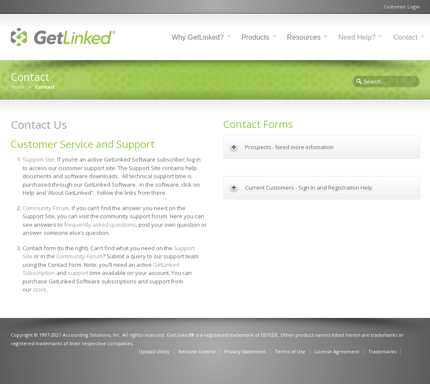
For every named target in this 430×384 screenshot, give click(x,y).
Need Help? (356, 37)
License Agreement (337, 351)
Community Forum (46, 208)
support (78, 273)
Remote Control (197, 351)
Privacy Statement (245, 351)
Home (18, 86)
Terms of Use (290, 351)
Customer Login (402, 6)
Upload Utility (154, 351)
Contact (405, 37)
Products (255, 37)
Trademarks (382, 351)
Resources (303, 37)
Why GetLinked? (198, 37)
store (39, 289)
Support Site (39, 159)
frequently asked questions (100, 224)
